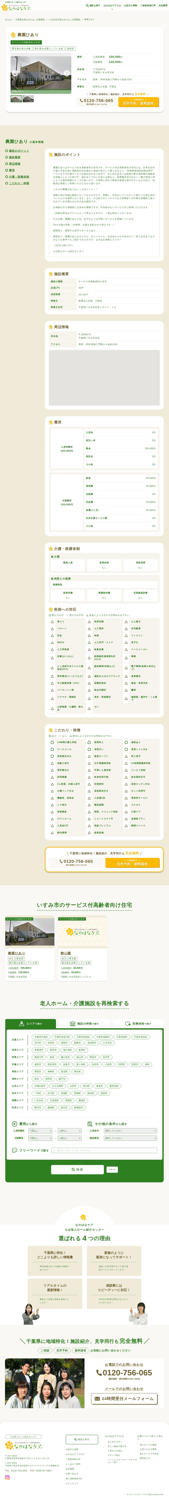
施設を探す (95, 5)
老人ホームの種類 (148, 1445)
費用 (12, 170)
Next (65, 73)
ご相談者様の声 (148, 5)
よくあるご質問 (73, 1464)
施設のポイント (19, 150)
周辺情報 (15, 163)
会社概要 (163, 5)
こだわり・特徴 (19, 183)
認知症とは (145, 1458)
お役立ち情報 (130, 5)
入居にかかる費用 (148, 1449)
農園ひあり (16, 953)
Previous (17, 73)
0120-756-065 (98, 100)
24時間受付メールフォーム (128, 1398)
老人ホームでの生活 (149, 1454)
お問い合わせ (72, 1474)
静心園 (66, 953)
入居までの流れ (115, 1451)
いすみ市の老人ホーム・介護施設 (65, 19)
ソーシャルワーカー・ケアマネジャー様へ (122, 1461)
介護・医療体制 (19, 176)
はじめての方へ (115, 1442)
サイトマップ (72, 1483)
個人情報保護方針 (74, 1479)
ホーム (8, 19)
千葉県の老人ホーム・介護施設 (30, 19)
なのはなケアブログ (75, 1454)
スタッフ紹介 (114, 1455)
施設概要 (15, 157)
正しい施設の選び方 (117, 1446)
